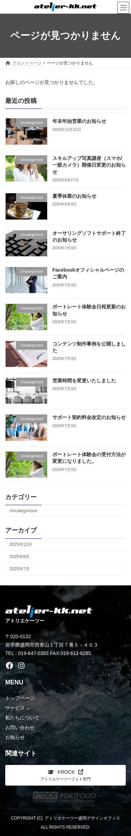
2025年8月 (19, 556)
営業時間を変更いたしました (84, 380)
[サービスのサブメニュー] (27, 707)
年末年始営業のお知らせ (79, 121)
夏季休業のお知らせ (74, 196)
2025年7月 (19, 568)
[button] (65, 775)
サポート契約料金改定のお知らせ (89, 417)
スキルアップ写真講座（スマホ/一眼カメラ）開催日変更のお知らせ (89, 165)
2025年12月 (20, 544)
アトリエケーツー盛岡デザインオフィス (82, 818)
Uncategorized (23, 510)
